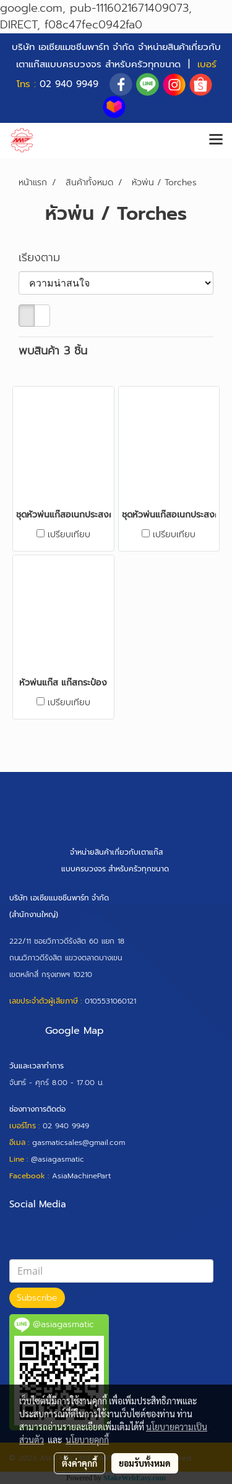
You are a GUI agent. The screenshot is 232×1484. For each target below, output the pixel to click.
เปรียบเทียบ (69, 535)
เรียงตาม (46, 257)
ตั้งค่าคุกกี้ (79, 1463)
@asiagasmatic (57, 1159)
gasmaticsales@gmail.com (78, 1142)
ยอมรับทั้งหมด (145, 1463)
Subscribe (37, 1297)
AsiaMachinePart (81, 1175)
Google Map (74, 1030)
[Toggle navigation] (216, 140)
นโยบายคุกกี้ (87, 1439)
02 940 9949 (69, 84)
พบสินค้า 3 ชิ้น (53, 351)
